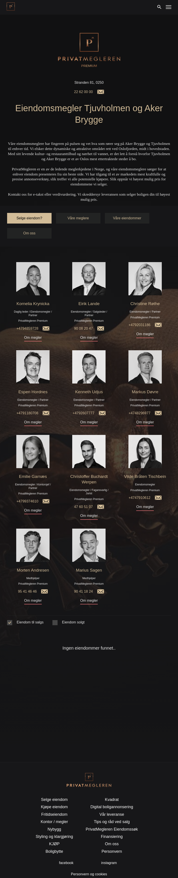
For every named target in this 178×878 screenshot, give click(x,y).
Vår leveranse (111, 803)
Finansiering (112, 825)
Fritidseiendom (54, 803)
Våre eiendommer (127, 206)
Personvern (112, 840)
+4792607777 (83, 401)
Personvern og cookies (89, 862)
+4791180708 (27, 401)
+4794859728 (27, 317)
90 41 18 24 (83, 580)
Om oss (29, 222)
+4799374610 (27, 490)
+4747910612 (139, 486)
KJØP (54, 832)
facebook (66, 851)
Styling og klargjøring (54, 825)
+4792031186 (139, 313)
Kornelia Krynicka (32, 292)
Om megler (33, 326)
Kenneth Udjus (89, 380)
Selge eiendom (54, 788)
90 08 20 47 (83, 317)
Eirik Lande (89, 292)
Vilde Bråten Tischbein (145, 465)
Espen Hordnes (33, 380)
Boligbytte (54, 840)
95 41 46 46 (27, 580)
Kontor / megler (54, 810)
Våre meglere (78, 206)
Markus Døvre (145, 380)
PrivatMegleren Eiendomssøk (112, 818)
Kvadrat (112, 788)
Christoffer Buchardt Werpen (89, 468)
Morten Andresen (33, 558)
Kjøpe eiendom (54, 795)
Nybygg (54, 818)
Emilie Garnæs (33, 465)
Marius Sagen (89, 558)
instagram (109, 851)
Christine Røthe (145, 292)
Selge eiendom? (29, 206)
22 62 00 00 (83, 92)
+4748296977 (139, 401)
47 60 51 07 (83, 495)
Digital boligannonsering (111, 795)
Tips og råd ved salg (112, 810)
